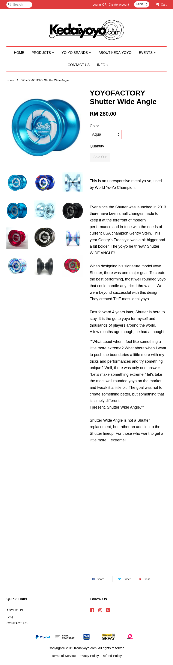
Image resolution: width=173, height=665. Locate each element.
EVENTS (147, 53)
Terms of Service (63, 655)
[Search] (19, 5)
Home (10, 80)
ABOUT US (14, 610)
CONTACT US (79, 65)
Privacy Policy (88, 655)
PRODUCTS (43, 53)
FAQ (9, 616)
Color (94, 126)
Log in (97, 4)
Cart (164, 4)
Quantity (97, 146)
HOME (19, 53)
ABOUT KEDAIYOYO (115, 53)
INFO (103, 65)
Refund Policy (111, 655)
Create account (119, 4)
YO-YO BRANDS (76, 53)
